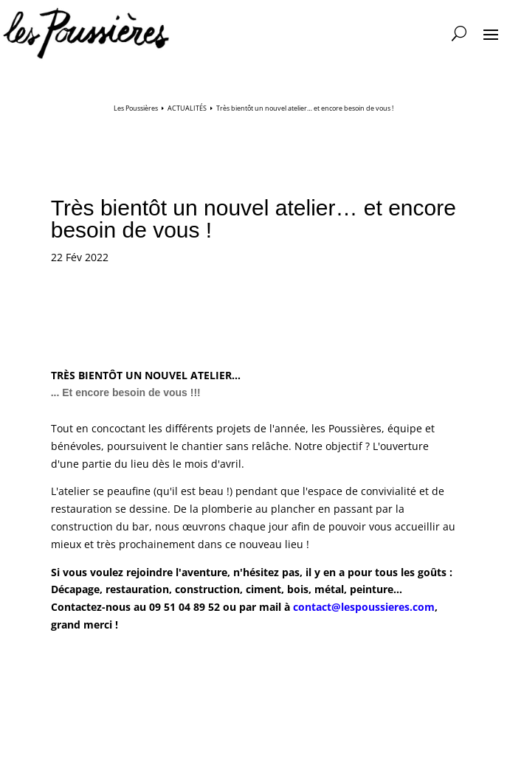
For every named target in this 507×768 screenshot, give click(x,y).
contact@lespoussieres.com (364, 607)
